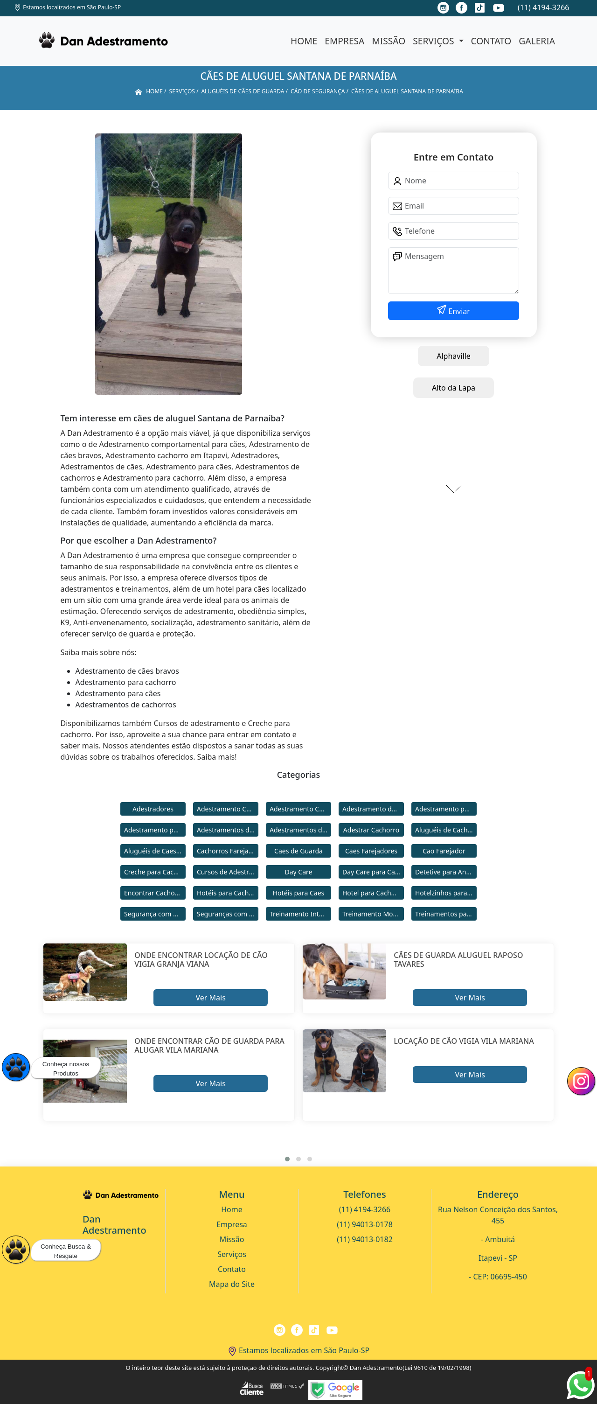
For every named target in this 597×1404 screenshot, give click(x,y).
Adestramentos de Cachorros (227, 829)
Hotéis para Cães (299, 892)
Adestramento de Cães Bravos (373, 808)
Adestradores (153, 808)
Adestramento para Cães (155, 829)
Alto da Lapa (453, 388)
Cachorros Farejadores (227, 850)
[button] (287, 1159)
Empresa (344, 41)
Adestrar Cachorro (371, 829)
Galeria (537, 41)
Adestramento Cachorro (227, 808)
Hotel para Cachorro (373, 892)
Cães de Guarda (298, 850)
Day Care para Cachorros (373, 871)
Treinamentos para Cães (446, 913)
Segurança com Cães (155, 913)
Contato (491, 41)
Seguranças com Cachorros (227, 913)
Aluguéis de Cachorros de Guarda (446, 829)
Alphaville (454, 356)
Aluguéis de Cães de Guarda (155, 850)
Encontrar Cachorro (154, 892)
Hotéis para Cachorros (227, 892)
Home (304, 41)
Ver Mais (210, 997)
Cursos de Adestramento (227, 871)
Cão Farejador (444, 850)
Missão (388, 41)
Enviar (458, 311)
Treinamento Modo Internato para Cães (373, 913)
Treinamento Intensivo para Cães (300, 913)
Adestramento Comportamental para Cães (300, 808)
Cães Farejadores (371, 850)
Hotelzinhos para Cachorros (446, 892)
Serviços (434, 41)
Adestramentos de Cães (300, 829)
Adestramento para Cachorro (446, 808)
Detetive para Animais (446, 871)
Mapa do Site (232, 1284)
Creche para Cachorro (155, 871)
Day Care (298, 871)
